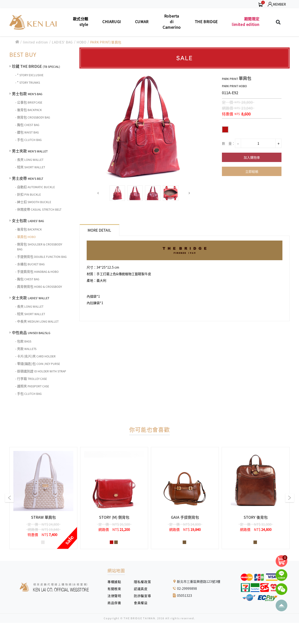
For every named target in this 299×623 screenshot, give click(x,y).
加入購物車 (252, 157)
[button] (98, 193)
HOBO (81, 42)
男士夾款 (30, 151)
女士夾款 (30, 297)
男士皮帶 (27, 178)
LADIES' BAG (62, 42)
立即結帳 (251, 171)
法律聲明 (116, 595)
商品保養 (116, 602)
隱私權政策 (140, 581)
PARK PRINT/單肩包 (106, 42)
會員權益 (142, 602)
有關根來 (116, 588)
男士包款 (27, 93)
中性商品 (31, 332)
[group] (43, 498)
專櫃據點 (114, 581)
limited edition (35, 42)
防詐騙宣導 (142, 595)
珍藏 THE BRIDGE (36, 66)
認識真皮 (142, 588)
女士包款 (28, 220)
